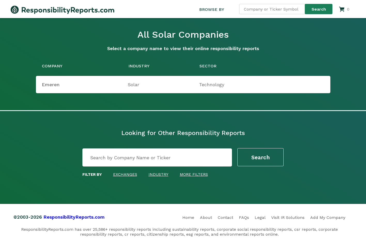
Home (188, 217)
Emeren (50, 84)
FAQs (244, 217)
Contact (225, 217)
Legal (260, 217)
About (206, 217)
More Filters (194, 174)
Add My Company (327, 217)
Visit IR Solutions (288, 217)
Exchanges (125, 174)
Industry (158, 174)
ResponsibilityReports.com (74, 217)
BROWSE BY (211, 9)
